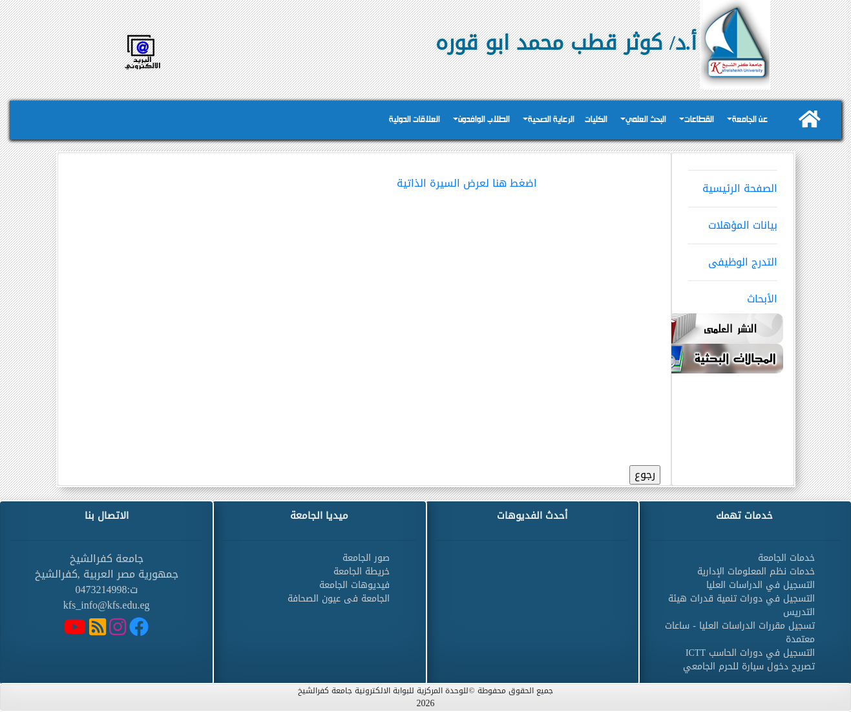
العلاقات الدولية (414, 120)
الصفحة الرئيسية (732, 184)
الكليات (596, 120)
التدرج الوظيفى (732, 258)
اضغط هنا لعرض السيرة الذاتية (467, 183)
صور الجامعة (366, 558)
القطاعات (699, 120)
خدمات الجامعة (786, 558)
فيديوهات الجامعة (354, 585)
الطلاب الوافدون (484, 120)
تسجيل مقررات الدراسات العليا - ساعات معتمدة (740, 632)
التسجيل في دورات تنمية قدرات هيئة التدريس (741, 605)
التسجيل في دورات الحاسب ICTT (750, 653)
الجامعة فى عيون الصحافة (339, 598)
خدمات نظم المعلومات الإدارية (756, 571)
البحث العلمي (645, 120)
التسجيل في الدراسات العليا (760, 585)
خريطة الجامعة (361, 571)
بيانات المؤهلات (732, 221)
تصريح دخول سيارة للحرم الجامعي (749, 666)
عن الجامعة (750, 120)
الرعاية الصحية (551, 120)
